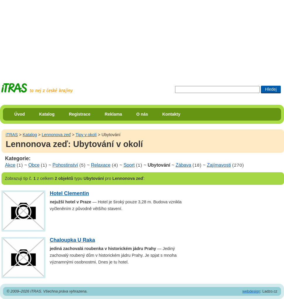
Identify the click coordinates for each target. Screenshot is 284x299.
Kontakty (171, 114)
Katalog (47, 114)
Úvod (19, 114)
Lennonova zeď (56, 134)
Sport (129, 165)
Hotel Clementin (69, 193)
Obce (34, 165)
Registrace (79, 114)
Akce (10, 165)
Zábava (183, 165)
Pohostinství (65, 165)
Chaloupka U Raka (72, 240)
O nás (142, 114)
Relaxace (101, 165)
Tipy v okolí (86, 134)
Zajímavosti (219, 165)
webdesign (251, 291)
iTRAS (12, 134)
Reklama (113, 114)
